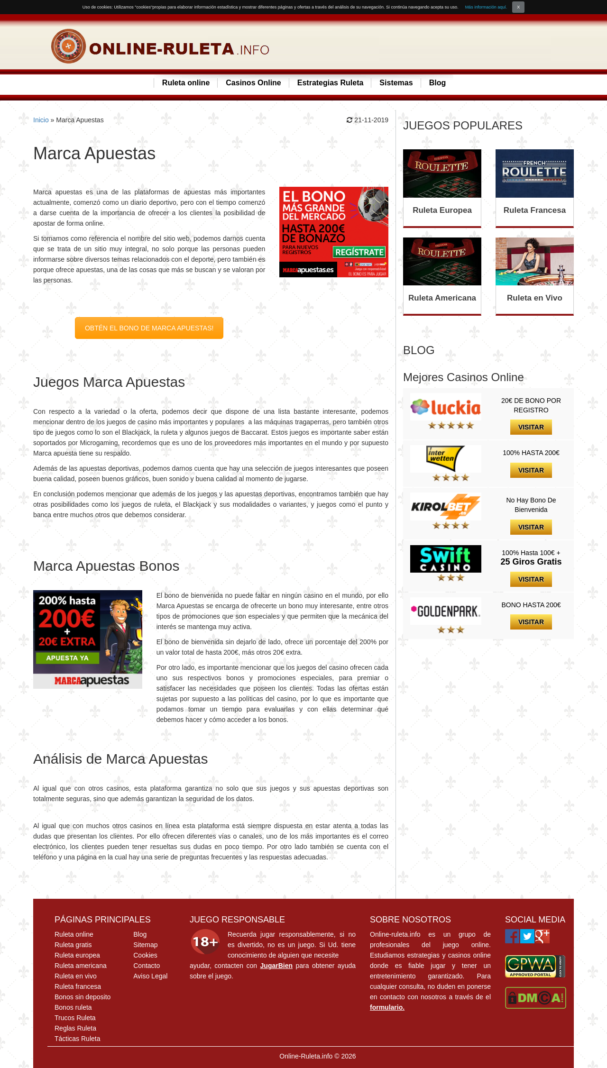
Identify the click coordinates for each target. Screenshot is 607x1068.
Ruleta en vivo (76, 976)
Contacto (146, 965)
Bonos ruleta (73, 1007)
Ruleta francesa (78, 986)
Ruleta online (186, 83)
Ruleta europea (77, 955)
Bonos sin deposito (82, 997)
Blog (437, 83)
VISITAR (531, 427)
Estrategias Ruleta (330, 83)
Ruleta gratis (73, 945)
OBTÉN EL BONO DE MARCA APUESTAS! (149, 328)
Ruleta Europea (442, 210)
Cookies (145, 955)
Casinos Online (253, 83)
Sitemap (145, 945)
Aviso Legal (150, 976)
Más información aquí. (486, 7)
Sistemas (396, 83)
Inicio (41, 120)
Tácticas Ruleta (77, 1038)
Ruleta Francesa (535, 210)
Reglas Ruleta (75, 1028)
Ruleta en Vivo (534, 297)
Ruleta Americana (442, 297)
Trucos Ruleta (75, 1018)
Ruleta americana (81, 965)
